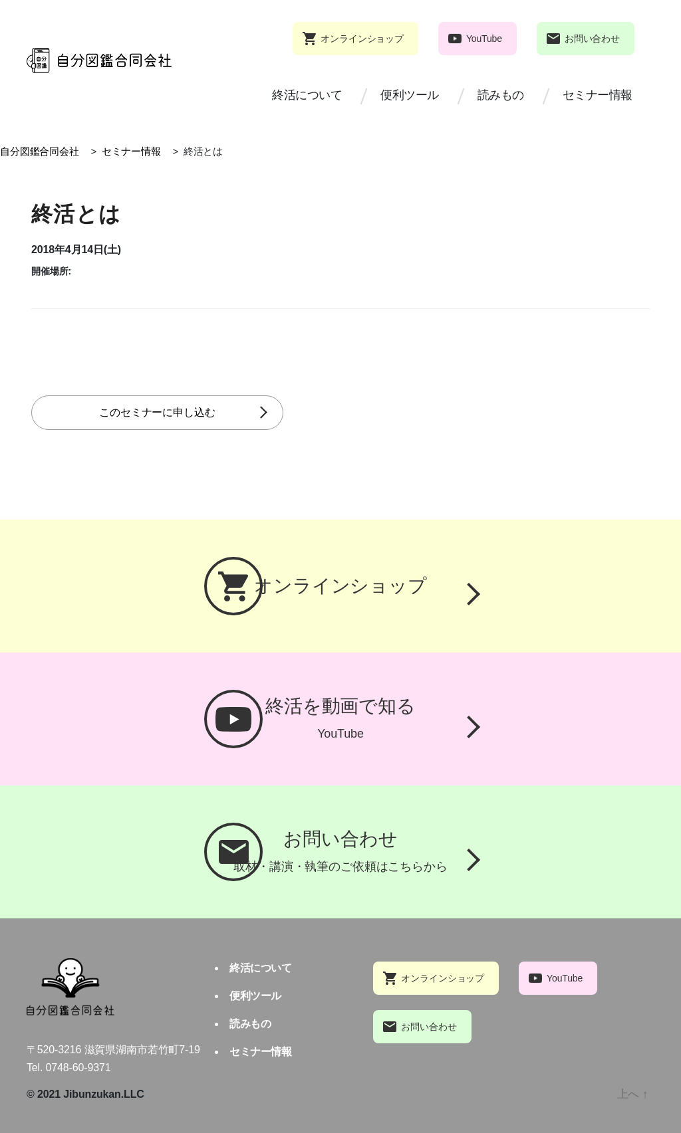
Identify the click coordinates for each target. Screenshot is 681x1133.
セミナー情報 (597, 95)
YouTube (484, 38)
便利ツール (409, 95)
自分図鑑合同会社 (39, 151)
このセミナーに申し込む (187, 412)
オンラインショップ (362, 38)
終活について (307, 95)
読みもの (500, 95)
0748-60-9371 (78, 1067)
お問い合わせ (592, 38)
